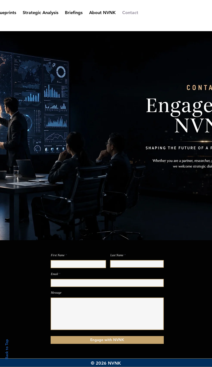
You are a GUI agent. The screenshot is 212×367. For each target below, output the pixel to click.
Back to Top (7, 349)
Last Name (116, 255)
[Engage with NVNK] (107, 340)
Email (54, 274)
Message (56, 292)
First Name (57, 255)
